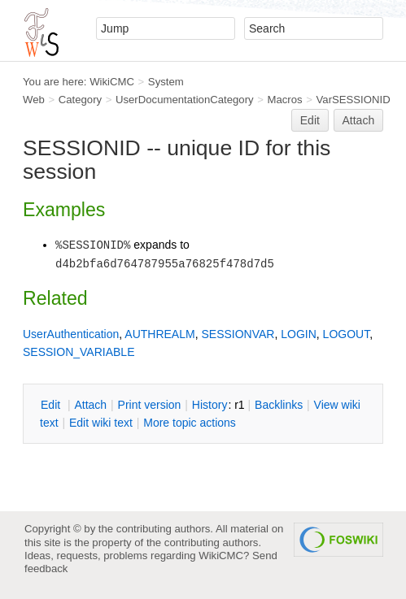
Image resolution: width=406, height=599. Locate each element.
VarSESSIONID (354, 99)
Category (80, 99)
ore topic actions (189, 422)
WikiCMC (111, 82)
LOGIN (299, 334)
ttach (90, 404)
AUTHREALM (159, 334)
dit (52, 404)
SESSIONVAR (237, 334)
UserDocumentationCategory (185, 99)
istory (210, 404)
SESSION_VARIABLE (78, 351)
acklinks (279, 404)
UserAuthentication (71, 334)
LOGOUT (346, 334)
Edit (310, 120)
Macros (285, 99)
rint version (149, 404)
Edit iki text (101, 422)
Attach (359, 120)
